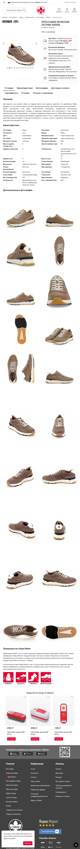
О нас (33, 769)
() (68, 38)
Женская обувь (12, 789)
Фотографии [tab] (42, 88)
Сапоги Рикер (11, 798)
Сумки (8, 806)
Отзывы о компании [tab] (43, 93)
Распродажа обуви (13, 781)
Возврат (59, 777)
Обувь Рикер (11, 793)
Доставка (59, 773)
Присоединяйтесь (50, 831)
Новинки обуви (12, 773)
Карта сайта (35, 781)
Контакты (34, 773)
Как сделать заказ (63, 781)
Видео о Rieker (36, 800)
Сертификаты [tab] (11, 93)
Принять (27, 843)
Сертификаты (61, 792)
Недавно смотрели (13, 814)
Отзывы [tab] (25, 93)
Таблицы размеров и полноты (64, 787)
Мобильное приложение (40, 786)
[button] (4, 43)
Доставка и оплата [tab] (60, 88)
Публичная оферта (38, 790)
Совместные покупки (14, 810)
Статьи (33, 777)
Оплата (58, 769)
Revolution (11, 777)
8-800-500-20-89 (70, 2)
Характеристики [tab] (25, 88)
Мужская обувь (12, 785)
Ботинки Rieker (12, 802)
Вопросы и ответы (63, 796)
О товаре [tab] (9, 88)
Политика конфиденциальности (39, 795)
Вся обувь (10, 769)
